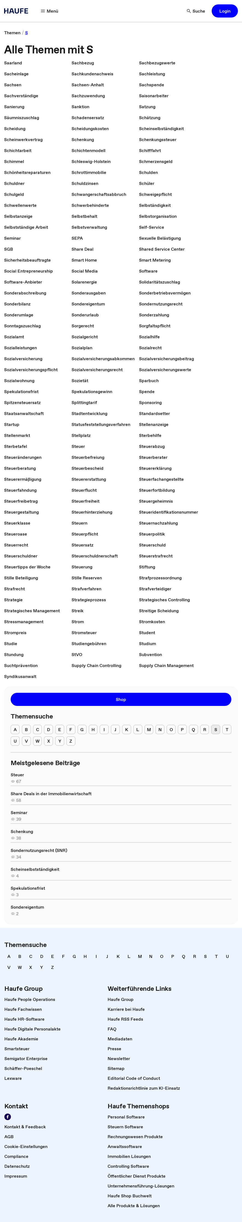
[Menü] (49, 11)
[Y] (59, 741)
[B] (26, 729)
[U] (15, 741)
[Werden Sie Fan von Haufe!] (7, 1117)
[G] (82, 729)
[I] (104, 729)
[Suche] (196, 11)
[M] (149, 729)
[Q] (193, 729)
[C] (37, 729)
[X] (48, 741)
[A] (15, 729)
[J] (115, 729)
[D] (48, 729)
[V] (26, 741)
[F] (70, 729)
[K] (126, 729)
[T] (226, 729)
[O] (171, 729)
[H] (93, 729)
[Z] (70, 741)
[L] (137, 729)
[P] (182, 729)
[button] (225, 11)
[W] (37, 741)
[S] (215, 729)
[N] (159, 729)
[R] (204, 729)
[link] (12, 33)
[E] (59, 729)
